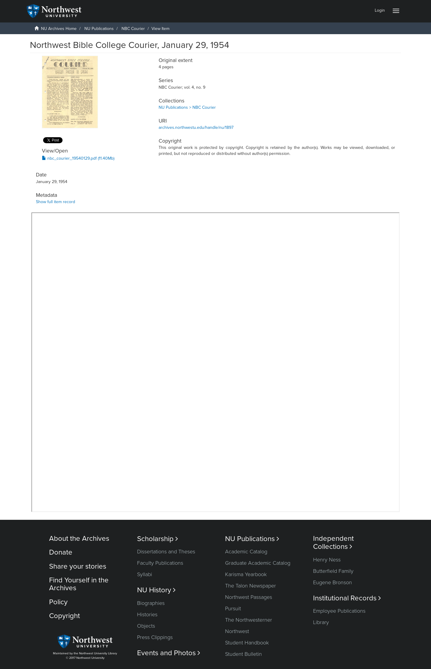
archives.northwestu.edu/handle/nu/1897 (196, 127)
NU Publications (99, 28)
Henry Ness (327, 559)
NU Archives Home (59, 28)
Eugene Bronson (332, 582)
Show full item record (55, 201)
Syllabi (144, 574)
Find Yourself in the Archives (79, 584)
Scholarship (157, 538)
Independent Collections (333, 542)
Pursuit (233, 608)
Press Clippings (155, 637)
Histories (147, 614)
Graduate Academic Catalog (257, 563)
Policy (58, 602)
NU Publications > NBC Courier (187, 107)
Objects (146, 626)
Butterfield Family (333, 571)
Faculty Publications (160, 563)
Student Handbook (247, 642)
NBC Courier (133, 28)
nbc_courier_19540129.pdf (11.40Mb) (78, 158)
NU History (156, 590)
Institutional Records (347, 598)
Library (321, 622)
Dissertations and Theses (166, 551)
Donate (60, 552)
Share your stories (77, 566)
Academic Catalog (246, 551)
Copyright (64, 615)
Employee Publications (339, 611)
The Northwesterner (248, 620)
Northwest (237, 631)
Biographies (151, 603)
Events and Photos (168, 653)
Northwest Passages (248, 597)
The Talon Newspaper (250, 585)
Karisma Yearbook (246, 574)
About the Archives (79, 538)
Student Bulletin (243, 654)
